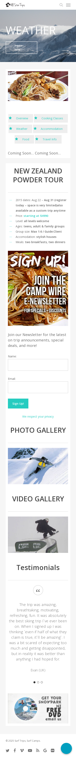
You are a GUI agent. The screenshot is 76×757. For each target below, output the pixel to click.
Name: (12, 356)
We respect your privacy (38, 416)
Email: (12, 379)
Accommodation (52, 129)
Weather (21, 129)
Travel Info (50, 139)
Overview (22, 118)
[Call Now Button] (66, 748)
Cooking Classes (52, 118)
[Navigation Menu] (68, 5)
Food (25, 139)
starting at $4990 (36, 216)
